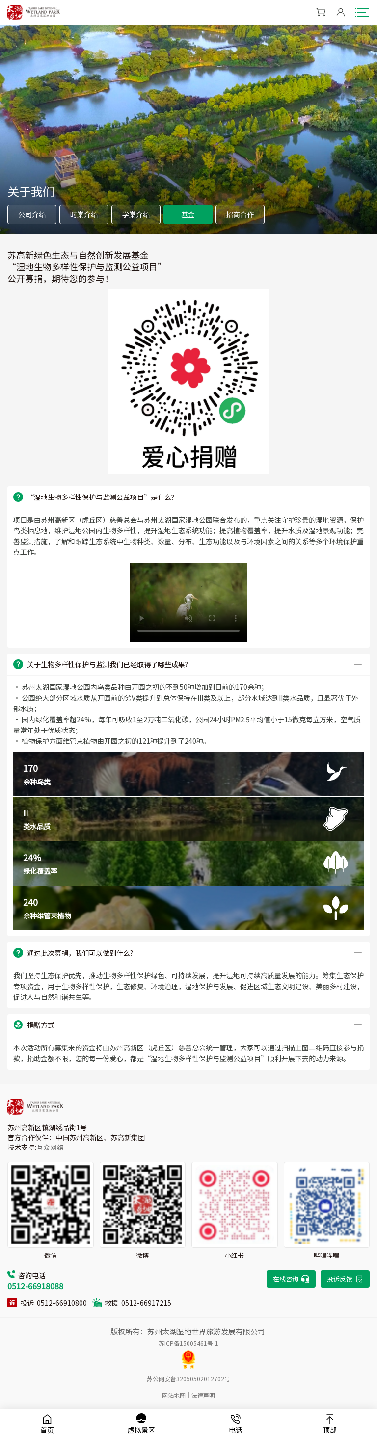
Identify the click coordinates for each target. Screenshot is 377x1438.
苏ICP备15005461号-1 (188, 1343)
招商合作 (240, 214)
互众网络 (50, 1147)
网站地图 (174, 1395)
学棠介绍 (136, 214)
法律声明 (203, 1395)
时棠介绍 (84, 214)
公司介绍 (32, 214)
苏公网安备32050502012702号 (188, 1378)
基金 (188, 214)
